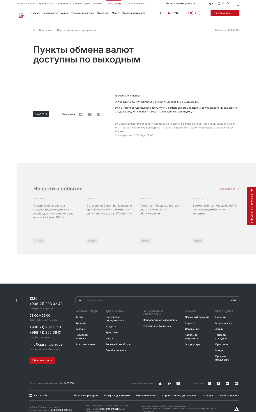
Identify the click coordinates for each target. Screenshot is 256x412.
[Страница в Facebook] (186, 378)
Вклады (78, 326)
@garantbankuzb (107, 401)
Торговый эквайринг (117, 337)
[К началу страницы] (17, 299)
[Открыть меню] (237, 3)
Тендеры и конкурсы (80, 14)
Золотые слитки (82, 337)
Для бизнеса (41, 3)
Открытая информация (156, 321)
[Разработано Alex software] (236, 402)
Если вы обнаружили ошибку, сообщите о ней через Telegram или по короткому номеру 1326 (106, 401)
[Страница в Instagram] (180, 378)
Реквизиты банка (145, 389)
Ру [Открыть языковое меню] (212, 3)
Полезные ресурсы (84, 389)
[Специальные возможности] (226, 3)
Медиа (111, 14)
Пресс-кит (99, 14)
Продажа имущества (129, 14)
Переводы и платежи (85, 332)
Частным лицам (24, 3)
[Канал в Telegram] (232, 378)
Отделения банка (112, 3)
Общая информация (195, 315)
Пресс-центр (95, 3)
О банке (82, 3)
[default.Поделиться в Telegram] (100, 91)
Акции (62, 14)
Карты (77, 315)
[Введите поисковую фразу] (150, 299)
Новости (34, 14)
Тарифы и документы (196, 332)
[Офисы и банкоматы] (195, 14)
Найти (232, 299)
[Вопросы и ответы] (221, 3)
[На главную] (22, 14)
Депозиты (112, 326)
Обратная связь (41, 357)
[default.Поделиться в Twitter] (88, 91)
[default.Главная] (34, 27)
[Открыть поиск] (231, 3)
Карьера (189, 321)
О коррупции (192, 337)
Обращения (191, 326)
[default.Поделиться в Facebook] (94, 91)
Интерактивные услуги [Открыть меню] (187, 3)
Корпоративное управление (159, 315)
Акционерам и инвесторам (62, 3)
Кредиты (78, 321)
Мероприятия (49, 14)
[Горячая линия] (181, 14)
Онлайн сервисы (115, 343)
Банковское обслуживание (120, 315)
